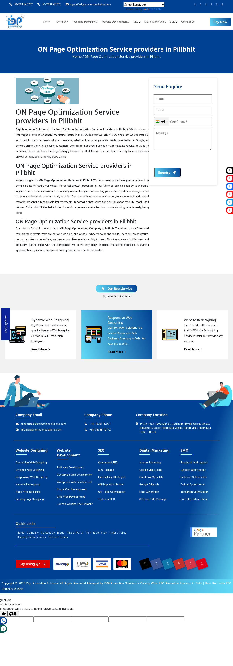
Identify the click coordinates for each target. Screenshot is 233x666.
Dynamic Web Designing (30, 468)
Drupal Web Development (72, 487)
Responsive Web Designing (32, 475)
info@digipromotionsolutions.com (39, 427)
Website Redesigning (28, 482)
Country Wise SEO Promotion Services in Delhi (171, 582)
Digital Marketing (156, 21)
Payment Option (58, 535)
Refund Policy (118, 531)
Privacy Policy (75, 531)
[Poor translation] (13, 612)
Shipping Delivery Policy (31, 535)
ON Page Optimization (111, 482)
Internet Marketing (150, 460)
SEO (137, 21)
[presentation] (181, 161)
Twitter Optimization (193, 482)
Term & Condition (96, 531)
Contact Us (192, 21)
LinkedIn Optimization (193, 468)
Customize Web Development (74, 473)
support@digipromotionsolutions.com (88, 4)
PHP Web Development (70, 465)
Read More (40, 348)
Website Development (114, 21)
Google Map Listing (150, 468)
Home (43, 21)
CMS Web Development (71, 495)
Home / (78, 56)
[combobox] (161, 121)
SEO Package (106, 468)
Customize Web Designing (31, 460)
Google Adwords (149, 482)
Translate (152, 9)
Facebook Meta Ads (151, 475)
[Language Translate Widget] (143, 4)
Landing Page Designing (30, 497)
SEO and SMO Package (152, 497)
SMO (176, 21)
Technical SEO (106, 497)
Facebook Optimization (194, 460)
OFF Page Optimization (111, 490)
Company (59, 21)
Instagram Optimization (194, 490)
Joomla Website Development (75, 502)
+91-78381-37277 (21, 4)
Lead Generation (149, 490)
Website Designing (82, 21)
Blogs (60, 531)
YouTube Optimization (194, 497)
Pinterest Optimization (194, 475)
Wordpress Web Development (74, 480)
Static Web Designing (28, 490)
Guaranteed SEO (107, 460)
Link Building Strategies (111, 475)
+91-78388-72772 (49, 4)
